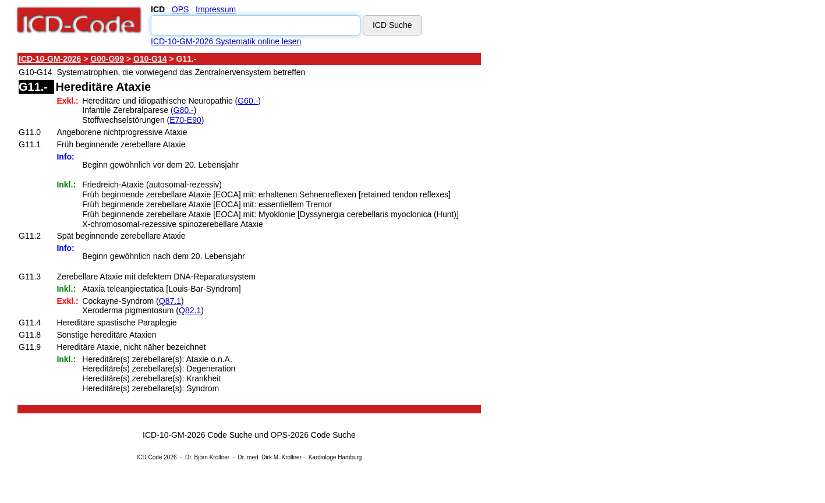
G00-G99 (107, 58)
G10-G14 (150, 58)
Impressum (216, 9)
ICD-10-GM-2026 (50, 58)
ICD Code (149, 457)
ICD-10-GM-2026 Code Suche (197, 435)
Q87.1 (170, 301)
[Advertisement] (585, 226)
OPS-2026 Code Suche (313, 435)
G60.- (248, 100)
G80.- (184, 110)
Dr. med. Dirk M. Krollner (270, 457)
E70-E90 (185, 120)
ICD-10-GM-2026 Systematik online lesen (226, 41)
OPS (180, 9)
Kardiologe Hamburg (335, 457)
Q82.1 (190, 310)
